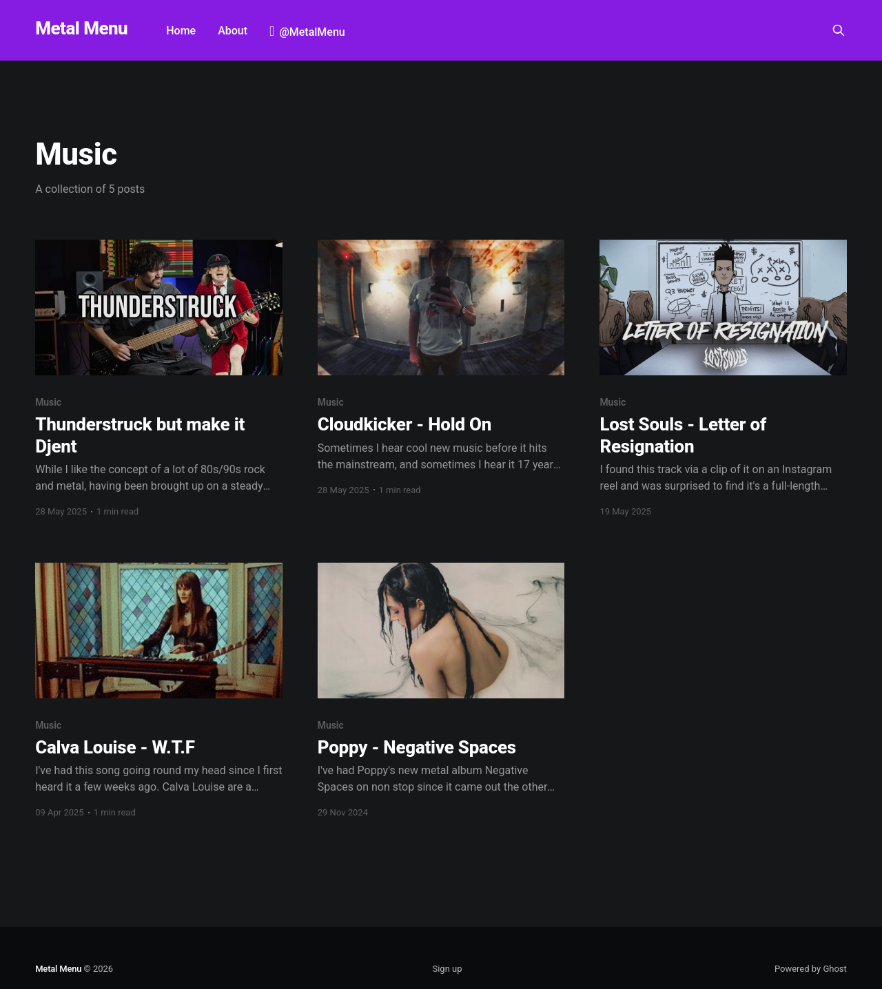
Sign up (447, 969)
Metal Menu (81, 28)
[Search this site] (839, 30)
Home (181, 30)
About (232, 30)
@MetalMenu (312, 32)
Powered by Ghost (811, 969)
